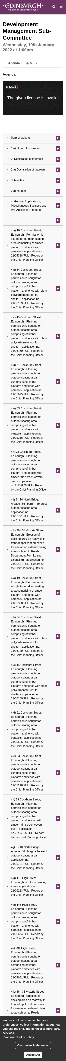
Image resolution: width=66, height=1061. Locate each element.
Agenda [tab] (11, 63)
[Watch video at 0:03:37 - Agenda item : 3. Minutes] (58, 180)
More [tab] (31, 63)
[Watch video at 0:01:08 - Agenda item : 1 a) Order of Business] (58, 148)
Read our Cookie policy (18, 1037)
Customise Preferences (33, 1045)
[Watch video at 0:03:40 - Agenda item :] (58, 220)
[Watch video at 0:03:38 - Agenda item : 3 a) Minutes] (58, 191)
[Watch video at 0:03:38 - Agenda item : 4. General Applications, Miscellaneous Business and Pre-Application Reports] (58, 205)
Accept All (33, 1054)
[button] (46, 7)
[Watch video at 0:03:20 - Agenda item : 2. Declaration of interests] (58, 159)
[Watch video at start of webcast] (58, 138)
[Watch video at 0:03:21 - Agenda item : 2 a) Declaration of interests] (58, 170)
